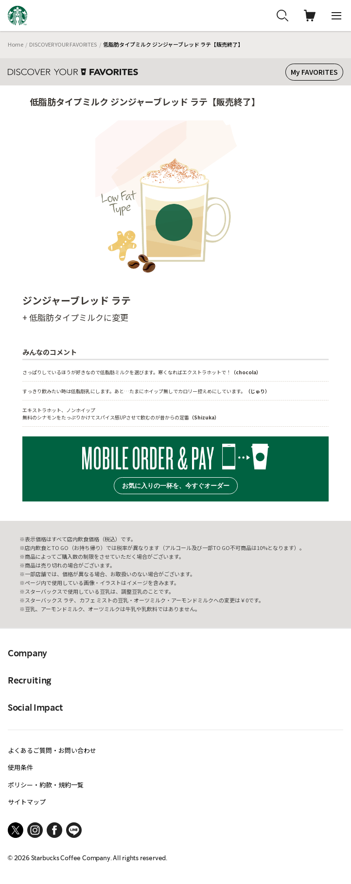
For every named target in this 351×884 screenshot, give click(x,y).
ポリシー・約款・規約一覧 (46, 784)
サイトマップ (27, 801)
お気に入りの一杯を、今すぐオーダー (175, 485)
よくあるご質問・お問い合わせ (52, 750)
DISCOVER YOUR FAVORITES (63, 44)
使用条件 (20, 767)
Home (15, 44)
